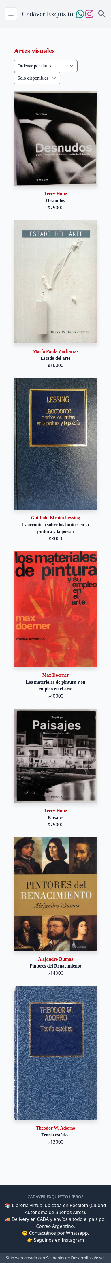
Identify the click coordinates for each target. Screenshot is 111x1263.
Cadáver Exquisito (47, 14)
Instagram (73, 1240)
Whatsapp (77, 1233)
